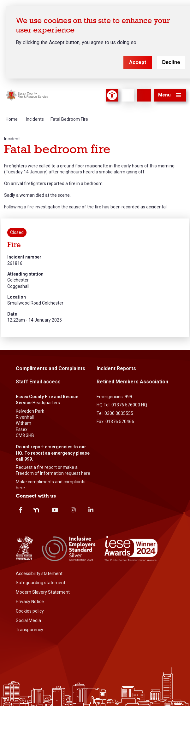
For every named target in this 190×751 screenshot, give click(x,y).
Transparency (29, 629)
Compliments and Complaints (50, 368)
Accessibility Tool (112, 95)
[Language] (128, 95)
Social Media (28, 620)
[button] (170, 95)
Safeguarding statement (40, 582)
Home (12, 119)
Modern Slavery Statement (43, 592)
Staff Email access (38, 382)
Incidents (35, 119)
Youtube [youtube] (55, 510)
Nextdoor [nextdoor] (36, 510)
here (85, 473)
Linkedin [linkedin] (90, 510)
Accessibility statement (39, 573)
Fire (14, 245)
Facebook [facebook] (20, 510)
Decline (171, 62)
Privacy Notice (30, 601)
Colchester (18, 279)
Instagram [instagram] (73, 510)
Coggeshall (18, 286)
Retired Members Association (132, 382)
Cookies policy (30, 611)
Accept (137, 62)
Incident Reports (116, 368)
